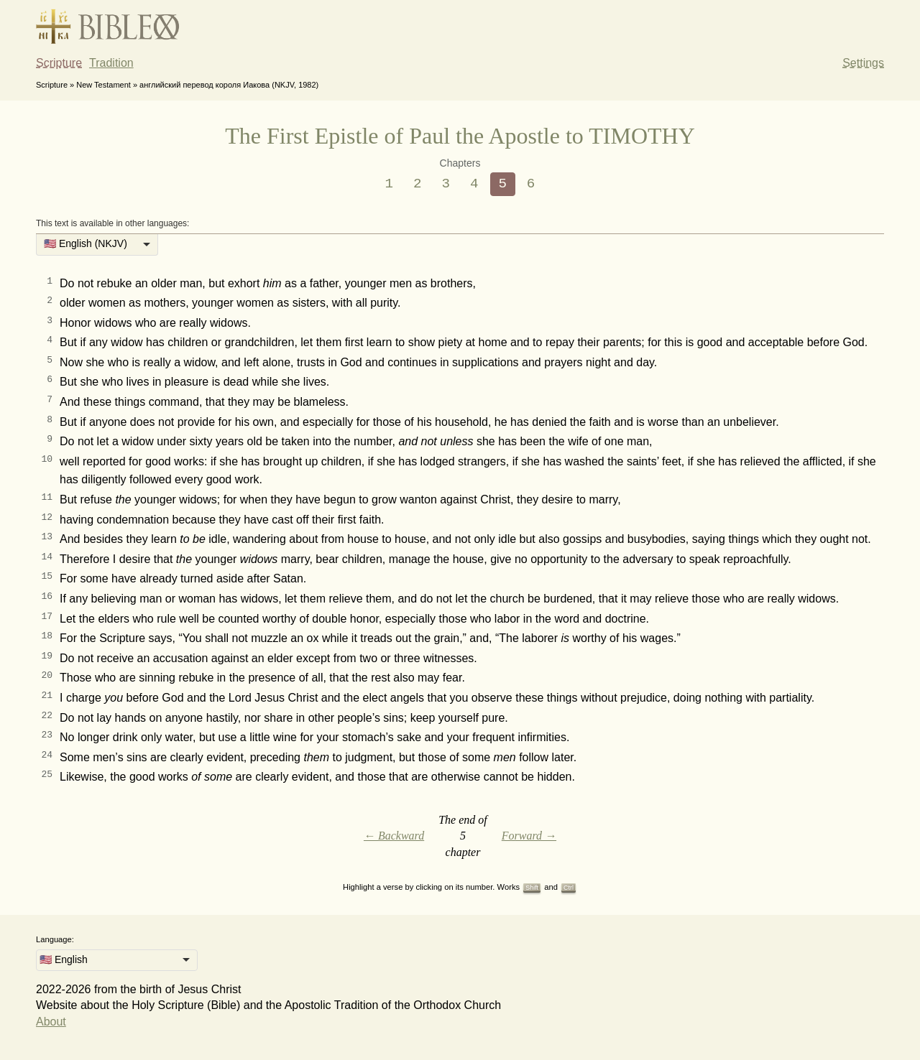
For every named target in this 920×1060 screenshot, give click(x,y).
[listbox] (97, 245)
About (51, 1021)
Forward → (529, 835)
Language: (55, 939)
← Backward (394, 835)
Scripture (59, 63)
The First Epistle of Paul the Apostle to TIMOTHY (460, 136)
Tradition (111, 63)
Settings (863, 63)
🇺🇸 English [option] (64, 959)
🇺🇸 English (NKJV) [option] (85, 243)
